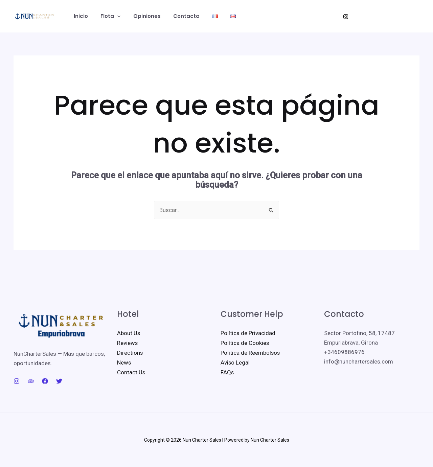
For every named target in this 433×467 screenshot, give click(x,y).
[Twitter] (59, 381)
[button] (113, 16)
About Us (128, 333)
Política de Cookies (245, 342)
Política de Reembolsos (250, 352)
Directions (130, 352)
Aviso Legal (235, 361)
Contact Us (131, 371)
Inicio (79, 16)
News (124, 361)
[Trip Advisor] (31, 381)
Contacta (177, 16)
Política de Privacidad (248, 333)
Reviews (127, 342)
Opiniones (140, 16)
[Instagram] (345, 16)
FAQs (227, 371)
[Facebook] (45, 381)
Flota (107, 16)
